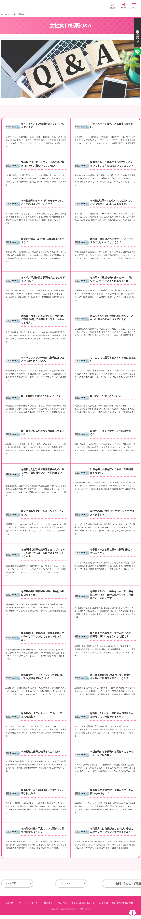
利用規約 (103, 907)
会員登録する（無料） (137, 33)
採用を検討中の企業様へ (123, 907)
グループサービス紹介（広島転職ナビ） (76, 907)
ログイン (123, 8)
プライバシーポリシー (29, 907)
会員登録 (111, 8)
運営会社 (10, 907)
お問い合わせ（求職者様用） (107, 887)
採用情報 (48, 907)
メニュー (134, 8)
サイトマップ (46, 887)
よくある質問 (10, 887)
